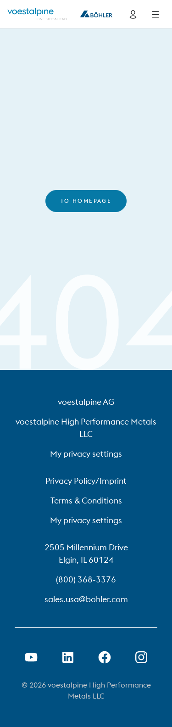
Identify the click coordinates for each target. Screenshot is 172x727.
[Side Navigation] (155, 14)
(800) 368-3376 (86, 579)
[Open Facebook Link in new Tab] (104, 657)
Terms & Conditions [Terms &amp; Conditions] (86, 500)
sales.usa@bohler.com (86, 599)
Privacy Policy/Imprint (86, 480)
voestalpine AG (86, 402)
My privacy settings (86, 453)
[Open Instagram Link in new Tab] (141, 657)
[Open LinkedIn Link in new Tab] (68, 657)
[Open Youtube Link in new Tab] (31, 657)
